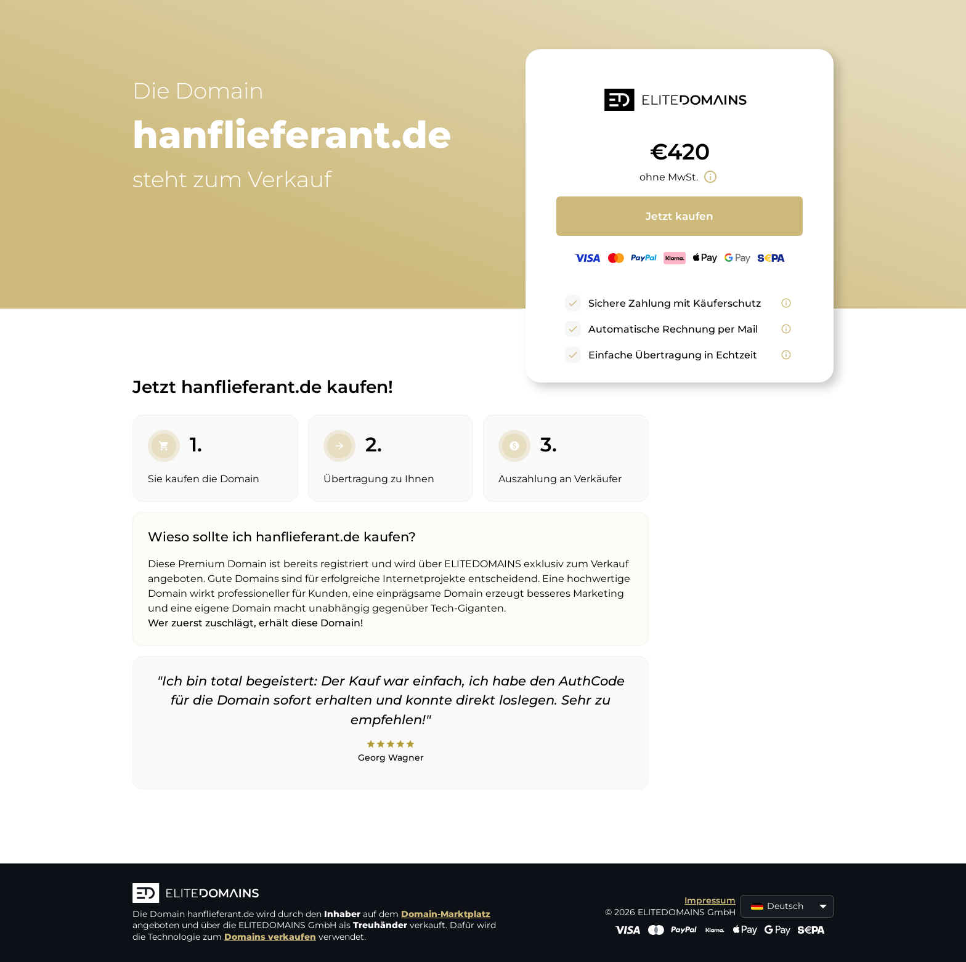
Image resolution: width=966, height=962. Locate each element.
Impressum (710, 900)
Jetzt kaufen (679, 216)
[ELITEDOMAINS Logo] (317, 894)
